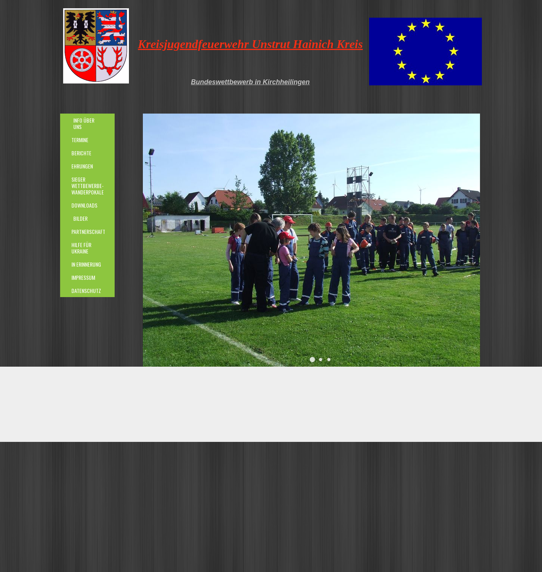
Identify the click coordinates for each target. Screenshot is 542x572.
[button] (312, 359)
